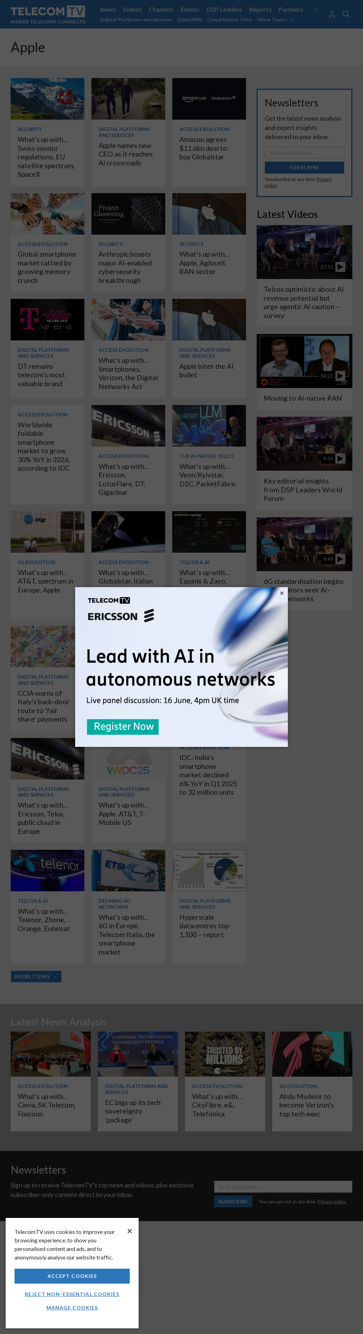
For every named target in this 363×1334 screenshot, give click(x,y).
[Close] (130, 1231)
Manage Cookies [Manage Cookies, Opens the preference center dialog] (72, 1308)
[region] (72, 1273)
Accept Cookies (72, 1276)
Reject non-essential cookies (72, 1294)
